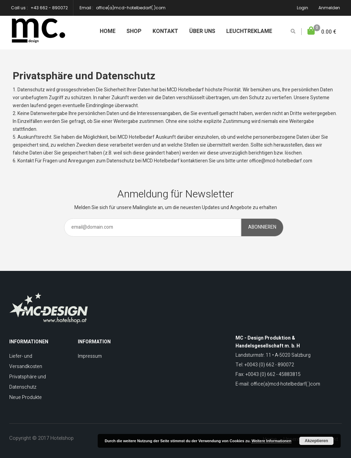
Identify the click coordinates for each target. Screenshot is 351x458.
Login (302, 8)
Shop (134, 31)
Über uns (202, 31)
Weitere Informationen (271, 441)
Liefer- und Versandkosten (25, 361)
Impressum (90, 356)
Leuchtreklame (249, 31)
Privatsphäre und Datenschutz (27, 382)
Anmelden (329, 8)
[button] (321, 32)
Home (108, 31)
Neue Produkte (25, 397)
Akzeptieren (316, 440)
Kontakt (165, 31)
